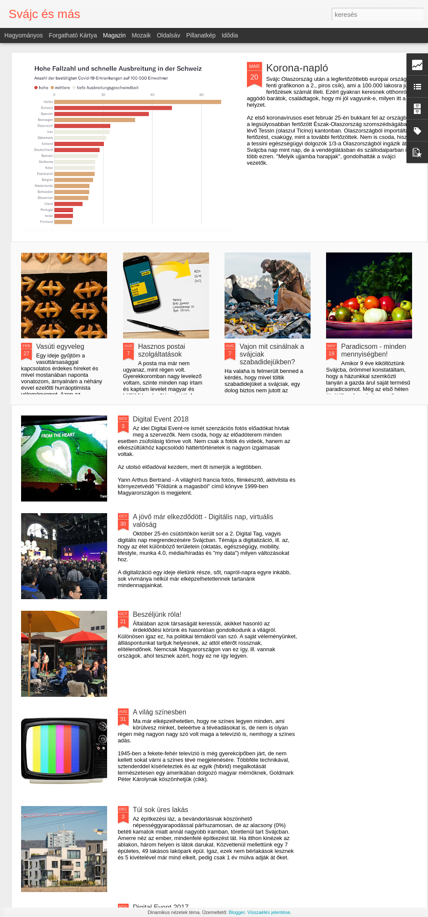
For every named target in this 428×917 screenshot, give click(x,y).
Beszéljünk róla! (157, 614)
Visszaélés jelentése (268, 912)
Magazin (114, 35)
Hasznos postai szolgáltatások (161, 350)
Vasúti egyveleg (60, 346)
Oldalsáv (168, 35)
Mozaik (141, 35)
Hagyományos (23, 35)
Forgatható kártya (73, 35)
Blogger (237, 912)
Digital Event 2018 (161, 419)
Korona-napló (297, 68)
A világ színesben (160, 712)
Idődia (230, 35)
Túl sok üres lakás (160, 809)
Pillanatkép (201, 35)
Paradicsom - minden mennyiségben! (373, 350)
